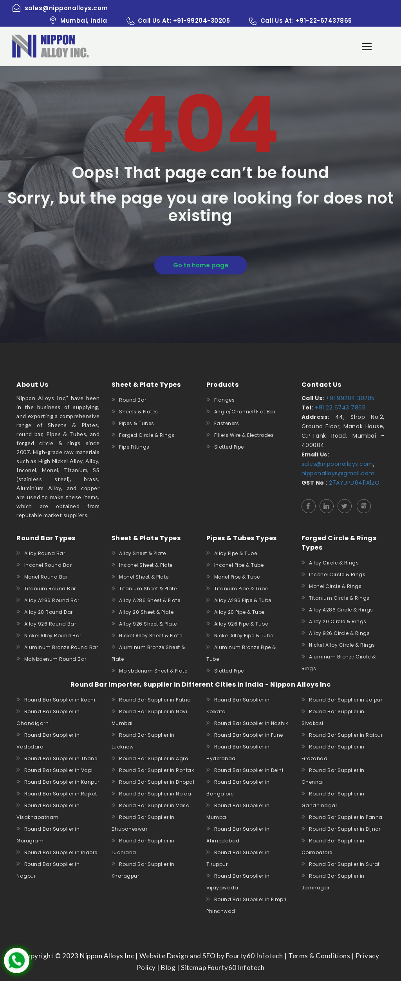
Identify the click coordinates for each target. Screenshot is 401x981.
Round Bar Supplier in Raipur (346, 735)
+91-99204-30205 (201, 20)
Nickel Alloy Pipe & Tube (243, 635)
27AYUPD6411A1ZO (353, 483)
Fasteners (226, 423)
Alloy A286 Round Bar (51, 600)
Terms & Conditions (319, 956)
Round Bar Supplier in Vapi (58, 770)
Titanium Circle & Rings (339, 598)
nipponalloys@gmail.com (338, 473)
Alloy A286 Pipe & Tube (242, 600)
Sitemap (193, 967)
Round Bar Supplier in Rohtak (156, 770)
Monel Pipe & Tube (237, 576)
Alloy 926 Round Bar (50, 623)
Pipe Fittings (134, 447)
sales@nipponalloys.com (337, 464)
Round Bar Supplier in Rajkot (60, 793)
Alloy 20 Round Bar (48, 612)
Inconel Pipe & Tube (239, 565)
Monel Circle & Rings (335, 586)
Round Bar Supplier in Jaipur (345, 699)
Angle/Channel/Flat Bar (245, 411)
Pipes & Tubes (136, 423)
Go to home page (200, 265)
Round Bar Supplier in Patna (155, 699)
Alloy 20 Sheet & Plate (146, 612)
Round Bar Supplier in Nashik (251, 723)
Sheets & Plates (138, 411)
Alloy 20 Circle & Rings (338, 621)
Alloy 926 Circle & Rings (339, 633)
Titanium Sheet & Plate (148, 588)
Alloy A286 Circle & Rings (341, 609)
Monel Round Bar (46, 576)
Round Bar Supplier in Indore (61, 852)
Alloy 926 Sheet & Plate (148, 623)
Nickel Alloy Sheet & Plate (150, 635)
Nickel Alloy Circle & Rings (342, 645)
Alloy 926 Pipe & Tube (241, 623)
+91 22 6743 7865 (339, 407)
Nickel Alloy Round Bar (52, 635)
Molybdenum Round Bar (55, 659)
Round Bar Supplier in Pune (248, 735)
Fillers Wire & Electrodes (244, 435)
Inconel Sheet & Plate (146, 565)
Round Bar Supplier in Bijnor (344, 829)
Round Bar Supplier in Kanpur (61, 782)
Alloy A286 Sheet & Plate (149, 600)
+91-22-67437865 (324, 20)
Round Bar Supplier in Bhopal (156, 782)
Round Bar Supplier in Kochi (60, 699)
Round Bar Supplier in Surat (344, 864)
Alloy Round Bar (44, 553)
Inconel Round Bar (48, 565)
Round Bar (132, 400)
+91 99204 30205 (349, 398)
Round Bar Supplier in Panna (346, 817)
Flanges (224, 400)
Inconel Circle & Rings (337, 574)
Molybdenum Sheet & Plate (153, 670)
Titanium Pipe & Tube (241, 588)
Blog (168, 967)
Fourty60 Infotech (235, 967)
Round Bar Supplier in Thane (61, 758)
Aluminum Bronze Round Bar (61, 647)
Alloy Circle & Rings (334, 562)
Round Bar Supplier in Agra (153, 758)
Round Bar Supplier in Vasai (155, 805)
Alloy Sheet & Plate (142, 553)
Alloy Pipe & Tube (235, 553)
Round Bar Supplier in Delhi (249, 770)
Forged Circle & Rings (147, 435)
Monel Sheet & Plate (144, 576)
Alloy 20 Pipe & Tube (239, 612)
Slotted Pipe (229, 447)
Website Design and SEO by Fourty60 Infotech (211, 956)
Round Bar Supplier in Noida (155, 793)
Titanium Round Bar (50, 588)
